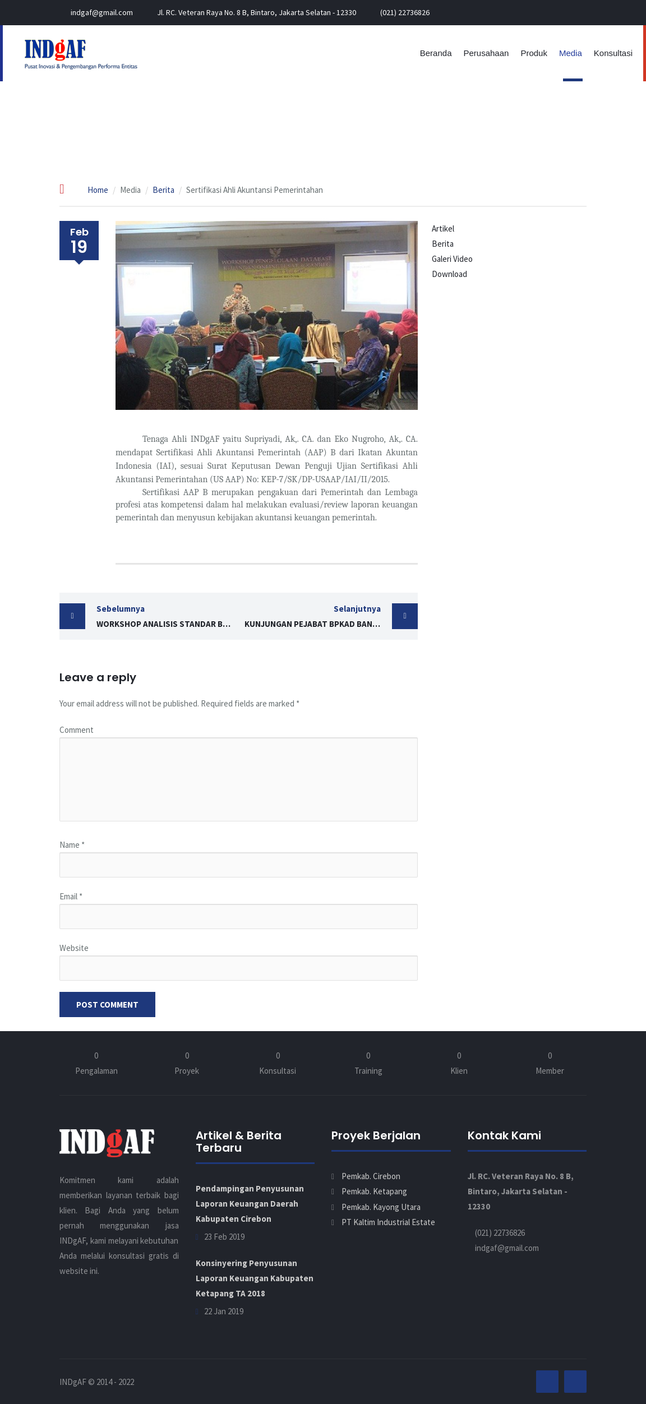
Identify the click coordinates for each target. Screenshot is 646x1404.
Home (97, 189)
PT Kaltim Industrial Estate (388, 1222)
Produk (533, 53)
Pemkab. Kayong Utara (381, 1207)
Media (570, 53)
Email (70, 896)
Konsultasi (613, 53)
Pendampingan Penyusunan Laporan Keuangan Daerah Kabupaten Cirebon (250, 1203)
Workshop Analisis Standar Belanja (167, 615)
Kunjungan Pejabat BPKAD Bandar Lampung (331, 615)
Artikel (443, 228)
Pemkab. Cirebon (371, 1176)
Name (72, 844)
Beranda (436, 53)
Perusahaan (486, 53)
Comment (76, 729)
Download (449, 274)
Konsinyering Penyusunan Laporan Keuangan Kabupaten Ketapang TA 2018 (254, 1278)
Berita (163, 189)
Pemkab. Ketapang (374, 1191)
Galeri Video (452, 258)
